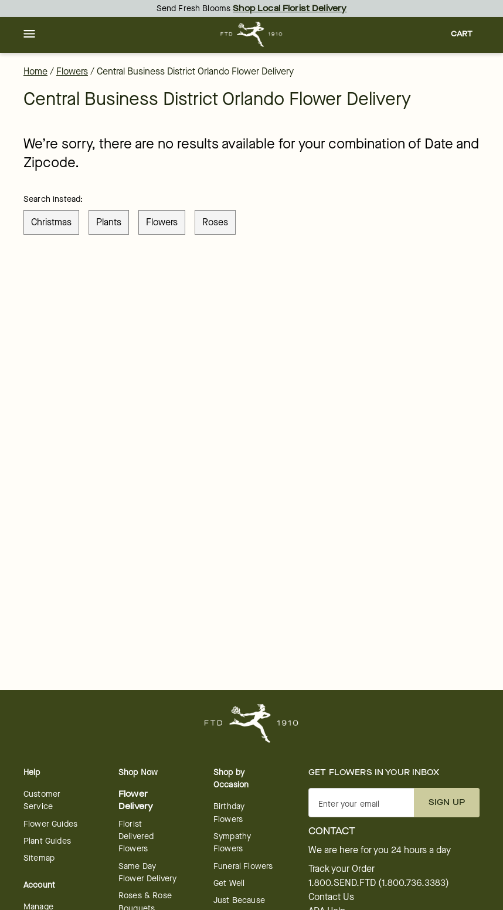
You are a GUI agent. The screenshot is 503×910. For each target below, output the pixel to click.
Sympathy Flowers (232, 842)
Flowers (72, 71)
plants (108, 222)
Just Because (239, 900)
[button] (29, 35)
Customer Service (41, 800)
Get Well (228, 883)
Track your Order (341, 869)
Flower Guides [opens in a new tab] (50, 824)
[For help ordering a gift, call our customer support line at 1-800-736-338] (252, 34)
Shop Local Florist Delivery (289, 8)
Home (35, 71)
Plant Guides (47, 841)
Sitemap (39, 858)
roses (215, 222)
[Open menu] (29, 35)
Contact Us (331, 897)
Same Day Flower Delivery (147, 872)
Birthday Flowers (228, 812)
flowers (162, 222)
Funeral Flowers (243, 866)
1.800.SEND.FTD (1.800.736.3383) (378, 883)
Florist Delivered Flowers (136, 836)
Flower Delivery (135, 800)
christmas (51, 222)
